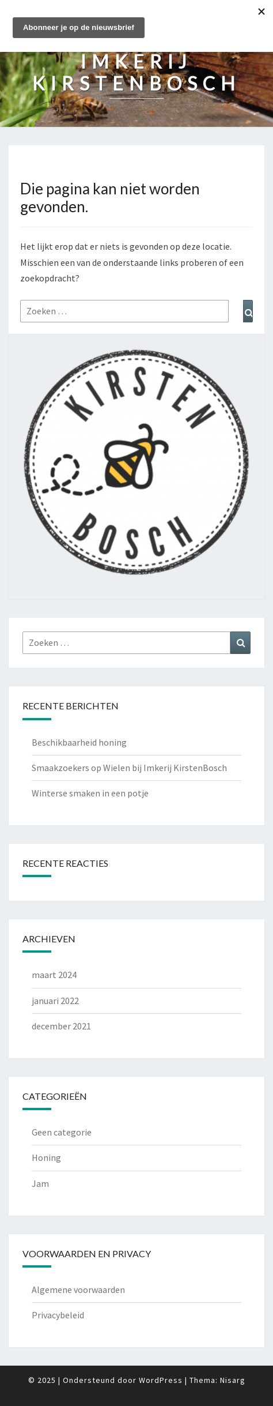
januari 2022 (55, 1000)
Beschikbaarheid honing (79, 742)
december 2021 (61, 1026)
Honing (46, 1157)
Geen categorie (62, 1132)
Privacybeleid (58, 1315)
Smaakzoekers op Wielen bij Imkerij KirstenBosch (129, 767)
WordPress (161, 1380)
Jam (40, 1183)
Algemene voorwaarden (78, 1289)
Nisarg (232, 1380)
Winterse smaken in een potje (90, 793)
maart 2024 (54, 974)
